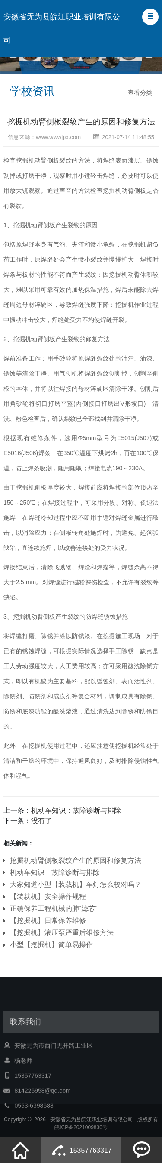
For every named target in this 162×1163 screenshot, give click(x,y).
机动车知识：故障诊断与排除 (76, 810)
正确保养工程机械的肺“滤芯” (54, 908)
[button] (150, 17)
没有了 (41, 820)
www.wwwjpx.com (58, 137)
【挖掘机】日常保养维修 (48, 920)
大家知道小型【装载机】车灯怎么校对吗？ (75, 884)
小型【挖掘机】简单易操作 (51, 944)
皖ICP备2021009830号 (81, 1134)
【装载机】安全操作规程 (48, 896)
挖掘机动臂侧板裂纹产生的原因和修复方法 (81, 121)
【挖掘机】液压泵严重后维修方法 (62, 932)
